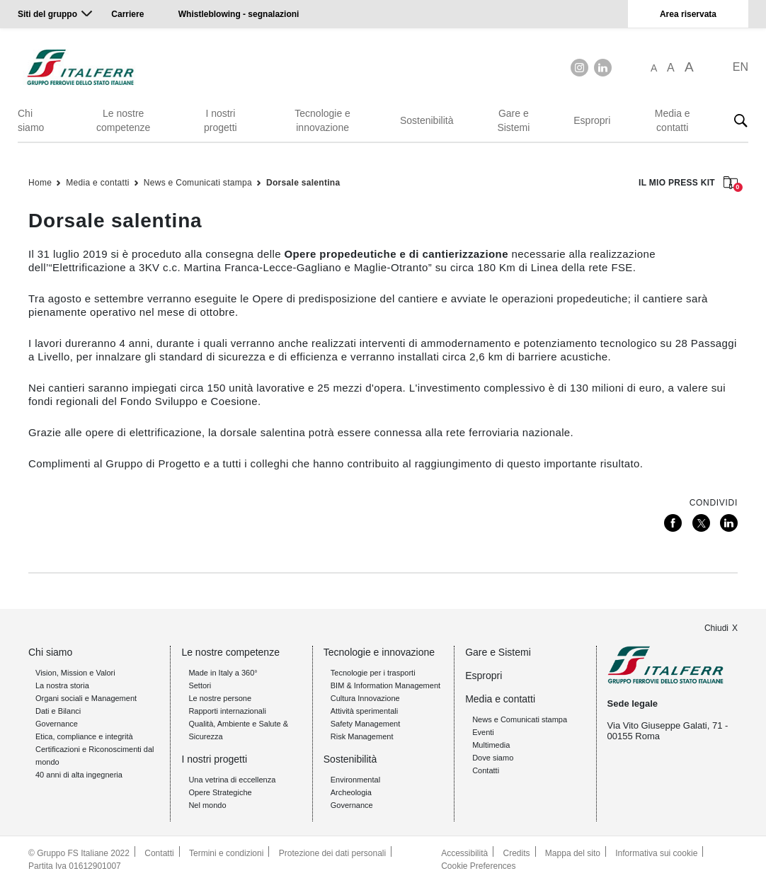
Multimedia (491, 745)
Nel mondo (207, 805)
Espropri (591, 120)
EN (740, 67)
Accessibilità (464, 853)
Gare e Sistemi (513, 120)
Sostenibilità (427, 120)
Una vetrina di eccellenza (231, 779)
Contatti (485, 770)
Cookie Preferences (478, 866)
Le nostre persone (219, 698)
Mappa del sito (572, 853)
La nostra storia (62, 685)
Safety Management (365, 723)
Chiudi (716, 628)
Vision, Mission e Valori (75, 672)
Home (40, 183)
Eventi (483, 732)
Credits (516, 853)
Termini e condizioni (226, 853)
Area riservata (688, 14)
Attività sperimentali (364, 711)
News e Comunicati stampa (198, 183)
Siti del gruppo (47, 14)
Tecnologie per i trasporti (373, 672)
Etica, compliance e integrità (84, 736)
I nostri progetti (220, 120)
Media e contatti (672, 120)
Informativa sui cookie (656, 853)
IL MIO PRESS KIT (688, 184)
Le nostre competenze (123, 120)
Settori (199, 685)
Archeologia (351, 792)
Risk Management (362, 736)
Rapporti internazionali (226, 711)
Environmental (355, 779)
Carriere (127, 14)
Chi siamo (31, 120)
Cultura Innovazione (365, 698)
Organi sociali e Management (86, 698)
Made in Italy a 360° (222, 672)
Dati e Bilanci (58, 711)
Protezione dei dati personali (332, 853)
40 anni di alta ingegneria (78, 774)
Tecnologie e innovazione (322, 120)
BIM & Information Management (385, 685)
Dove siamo (492, 757)
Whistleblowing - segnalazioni (238, 14)
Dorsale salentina (303, 183)
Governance (56, 723)
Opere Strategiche (219, 792)
